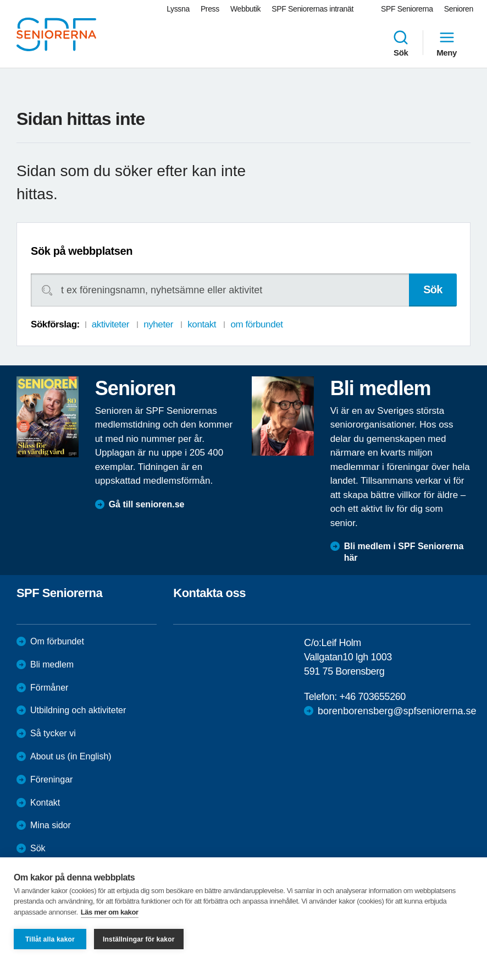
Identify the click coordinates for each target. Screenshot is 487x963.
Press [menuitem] (210, 8)
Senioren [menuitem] (458, 8)
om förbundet (256, 324)
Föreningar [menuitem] (51, 779)
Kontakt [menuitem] (45, 802)
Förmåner (49, 687)
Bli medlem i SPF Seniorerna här (404, 551)
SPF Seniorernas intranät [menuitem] (312, 8)
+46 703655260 (373, 696)
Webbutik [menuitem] (245, 8)
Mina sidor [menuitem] (50, 825)
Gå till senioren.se (147, 504)
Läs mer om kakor (110, 912)
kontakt (201, 324)
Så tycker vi (53, 733)
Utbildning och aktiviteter (78, 710)
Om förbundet (57, 641)
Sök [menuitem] (400, 43)
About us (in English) (71, 756)
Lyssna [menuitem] (178, 8)
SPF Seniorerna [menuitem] (407, 8)
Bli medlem (52, 664)
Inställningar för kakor (139, 939)
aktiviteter (110, 324)
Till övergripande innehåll (0, 0)
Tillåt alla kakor (50, 939)
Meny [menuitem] (446, 43)
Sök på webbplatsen (81, 251)
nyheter (158, 324)
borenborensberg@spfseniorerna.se (397, 710)
